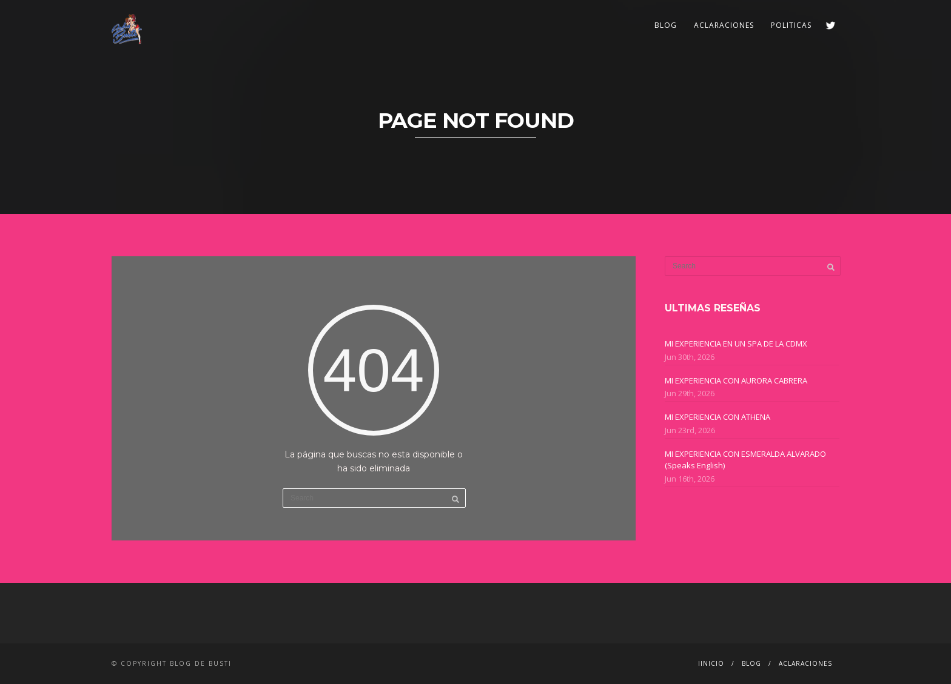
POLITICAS (791, 25)
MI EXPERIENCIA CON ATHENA (717, 416)
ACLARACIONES (724, 25)
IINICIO (711, 663)
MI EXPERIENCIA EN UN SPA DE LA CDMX (736, 343)
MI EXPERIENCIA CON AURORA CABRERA (736, 380)
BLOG (665, 25)
